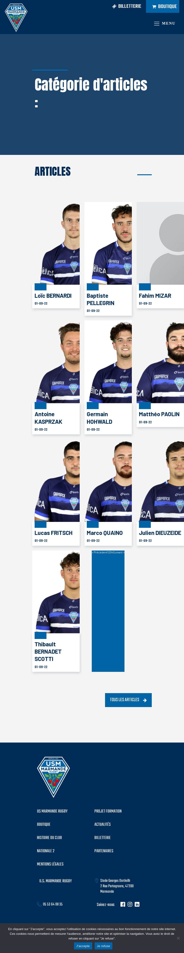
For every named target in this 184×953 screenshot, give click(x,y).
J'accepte (83, 946)
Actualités (102, 825)
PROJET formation (108, 812)
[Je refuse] (178, 938)
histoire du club (49, 838)
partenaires (103, 851)
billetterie (102, 838)
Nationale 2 (45, 851)
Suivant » (118, 552)
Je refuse (103, 946)
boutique (44, 825)
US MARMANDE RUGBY (52, 812)
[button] (125, 6)
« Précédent (99, 552)
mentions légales (50, 864)
